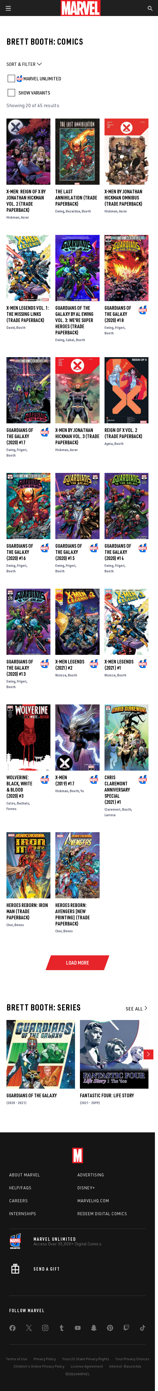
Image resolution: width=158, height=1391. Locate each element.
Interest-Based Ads (125, 1366)
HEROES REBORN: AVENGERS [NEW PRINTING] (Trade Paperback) (72, 914)
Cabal (70, 339)
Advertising (90, 1174)
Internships (22, 1213)
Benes (19, 924)
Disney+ (86, 1187)
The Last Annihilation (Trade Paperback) (76, 197)
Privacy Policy (45, 1359)
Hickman (12, 217)
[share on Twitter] (29, 1329)
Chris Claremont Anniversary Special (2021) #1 (117, 789)
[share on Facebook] (12, 1329)
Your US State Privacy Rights (85, 1359)
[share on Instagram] (45, 1329)
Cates (10, 803)
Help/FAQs (20, 1187)
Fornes (11, 808)
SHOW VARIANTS (34, 93)
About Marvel (24, 1174)
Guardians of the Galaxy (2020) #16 (19, 552)
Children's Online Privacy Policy (39, 1366)
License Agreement (87, 1366)
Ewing (59, 211)
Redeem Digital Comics (102, 1213)
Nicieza (60, 675)
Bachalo (23, 803)
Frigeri (119, 327)
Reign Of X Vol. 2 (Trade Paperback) (123, 433)
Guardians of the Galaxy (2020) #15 (68, 552)
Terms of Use (16, 1359)
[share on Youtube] (78, 1329)
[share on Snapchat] (94, 1329)
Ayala (109, 443)
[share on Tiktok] (143, 1329)
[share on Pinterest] (110, 1329)
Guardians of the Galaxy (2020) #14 (118, 552)
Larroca (110, 814)
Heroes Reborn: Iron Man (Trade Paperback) (27, 911)
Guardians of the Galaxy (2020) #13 (19, 668)
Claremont (112, 809)
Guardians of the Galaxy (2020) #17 (19, 436)
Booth (86, 211)
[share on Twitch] (126, 1329)
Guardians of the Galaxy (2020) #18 (118, 314)
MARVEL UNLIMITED (42, 78)
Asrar (25, 217)
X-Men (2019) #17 (64, 780)
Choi (9, 924)
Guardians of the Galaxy (31, 1095)
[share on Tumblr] (61, 1329)
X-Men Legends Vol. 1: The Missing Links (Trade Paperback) (27, 314)
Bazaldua (73, 211)
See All (137, 1009)
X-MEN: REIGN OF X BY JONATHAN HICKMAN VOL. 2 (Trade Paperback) (25, 200)
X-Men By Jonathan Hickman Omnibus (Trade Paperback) (123, 197)
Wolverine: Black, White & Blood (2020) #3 (19, 786)
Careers (18, 1200)
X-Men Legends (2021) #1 (119, 665)
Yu (82, 790)
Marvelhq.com (93, 1200)
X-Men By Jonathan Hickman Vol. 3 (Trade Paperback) (77, 436)
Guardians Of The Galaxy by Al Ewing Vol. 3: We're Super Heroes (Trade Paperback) (74, 320)
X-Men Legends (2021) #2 (69, 665)
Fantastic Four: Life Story (107, 1095)
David (10, 327)
